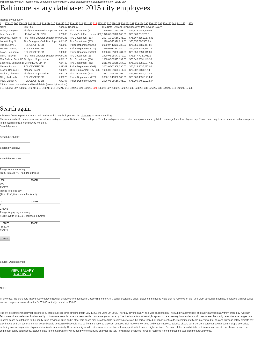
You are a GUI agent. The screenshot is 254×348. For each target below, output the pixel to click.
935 (191, 23)
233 (137, 23)
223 (90, 23)
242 (179, 23)
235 (146, 23)
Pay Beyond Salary (151, 27)
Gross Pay (134, 27)
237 (155, 23)
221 (81, 23)
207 (16, 23)
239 (165, 23)
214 (48, 23)
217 (62, 23)
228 (113, 23)
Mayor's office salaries (72, 1)
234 (141, 23)
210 (30, 23)
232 (132, 23)
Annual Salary (121, 27)
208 (21, 23)
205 (7, 23)
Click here (86, 115)
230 (123, 23)
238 (160, 23)
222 (86, 23)
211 (35, 23)
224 (95, 23)
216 (58, 23)
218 (67, 23)
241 (174, 23)
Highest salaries (92, 1)
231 (127, 23)
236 (151, 23)
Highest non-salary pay (113, 1)
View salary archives (22, 272)
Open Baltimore (17, 261)
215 (53, 23)
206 (11, 23)
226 (104, 23)
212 (39, 23)
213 (44, 23)
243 (183, 23)
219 (72, 23)
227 (109, 23)
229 (118, 23)
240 (169, 23)
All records (27, 1)
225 (99, 23)
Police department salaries (47, 1)
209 (25, 23)
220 (76, 23)
